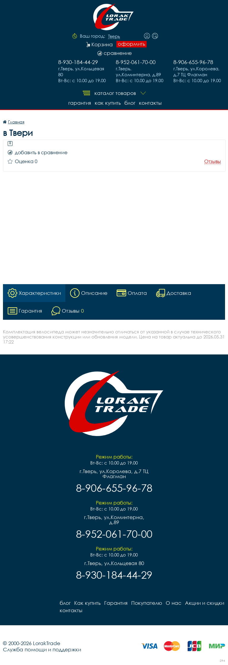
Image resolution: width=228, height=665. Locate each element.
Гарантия (79, 103)
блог (129, 103)
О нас (173, 603)
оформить (131, 44)
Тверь (114, 36)
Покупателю (146, 603)
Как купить (108, 103)
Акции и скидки (204, 603)
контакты (150, 103)
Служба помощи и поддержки (42, 649)
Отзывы (212, 161)
